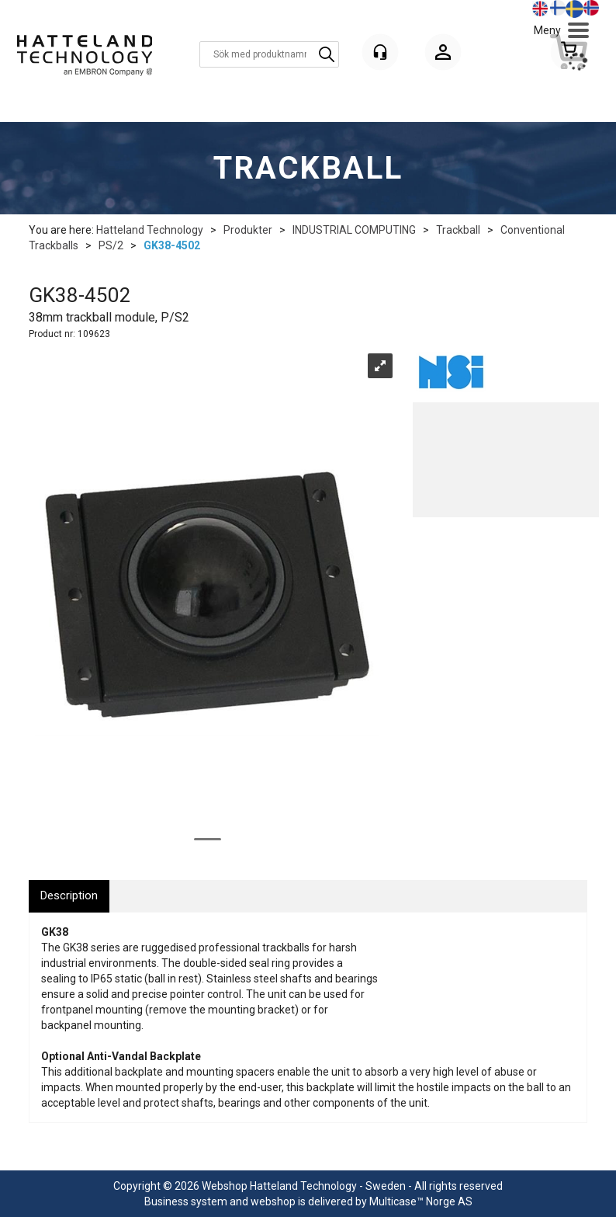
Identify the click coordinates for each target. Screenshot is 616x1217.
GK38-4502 (172, 245)
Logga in (443, 54)
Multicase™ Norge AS (420, 1201)
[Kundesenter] (380, 52)
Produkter (247, 230)
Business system (185, 1201)
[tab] (69, 896)
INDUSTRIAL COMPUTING (354, 230)
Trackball (458, 230)
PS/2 (111, 245)
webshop (273, 1201)
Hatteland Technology (149, 230)
